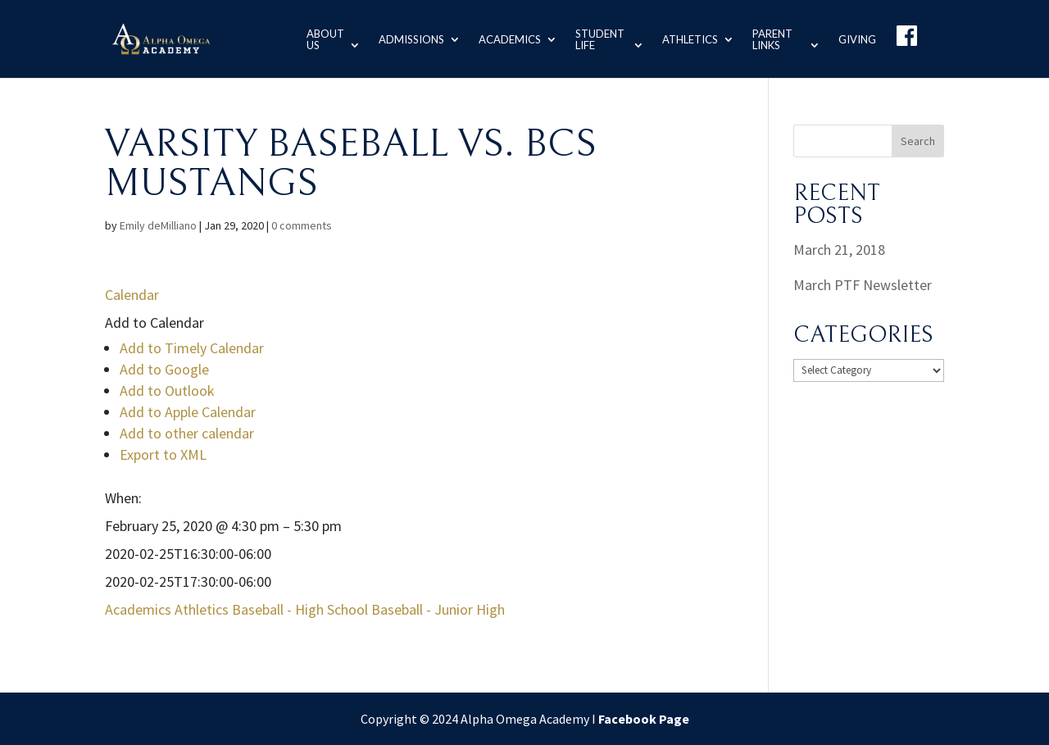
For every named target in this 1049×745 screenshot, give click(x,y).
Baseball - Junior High (438, 609)
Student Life (596, 38)
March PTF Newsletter (862, 284)
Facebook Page (643, 719)
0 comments (301, 225)
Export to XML (163, 454)
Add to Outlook (167, 390)
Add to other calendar (187, 433)
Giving (857, 38)
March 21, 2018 (839, 249)
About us (320, 38)
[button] (154, 322)
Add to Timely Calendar (192, 347)
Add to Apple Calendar (188, 411)
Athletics (688, 38)
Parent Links (771, 38)
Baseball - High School (300, 609)
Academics (506, 38)
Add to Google (164, 369)
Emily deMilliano (158, 225)
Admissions (408, 38)
